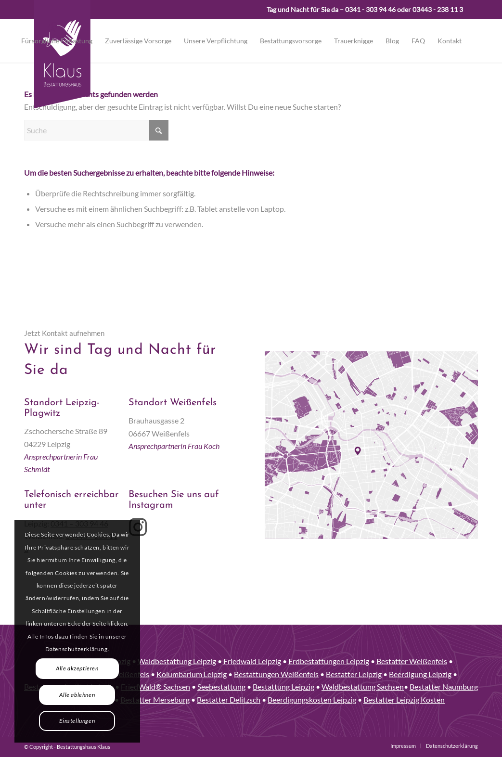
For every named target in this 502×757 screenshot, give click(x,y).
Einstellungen (77, 720)
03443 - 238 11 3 (437, 9)
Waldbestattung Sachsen (363, 686)
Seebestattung (221, 686)
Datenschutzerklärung (76, 649)
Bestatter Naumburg (444, 686)
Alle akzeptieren (77, 668)
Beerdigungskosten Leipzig (312, 699)
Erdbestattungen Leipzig (328, 661)
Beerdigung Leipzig (420, 674)
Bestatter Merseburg (155, 699)
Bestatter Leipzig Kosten (404, 699)
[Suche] (96, 130)
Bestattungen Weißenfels (276, 674)
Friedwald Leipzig (252, 661)
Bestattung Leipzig (283, 686)
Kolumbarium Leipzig (191, 674)
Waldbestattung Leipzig (177, 661)
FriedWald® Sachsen (155, 686)
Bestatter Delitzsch (228, 699)
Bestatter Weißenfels (411, 661)
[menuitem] (57, 41)
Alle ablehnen (77, 694)
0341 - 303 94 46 (370, 9)
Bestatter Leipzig (354, 674)
